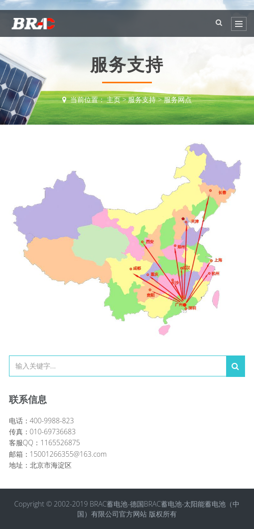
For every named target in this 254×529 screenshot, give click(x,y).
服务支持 (142, 99)
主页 (114, 99)
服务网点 (178, 99)
